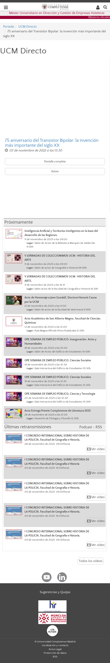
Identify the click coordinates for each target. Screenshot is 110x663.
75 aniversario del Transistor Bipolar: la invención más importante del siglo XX (51, 143)
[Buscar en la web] (105, 7)
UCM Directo (27, 26)
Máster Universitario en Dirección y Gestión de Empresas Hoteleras (56, 13)
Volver (55, 171)
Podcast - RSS (90, 427)
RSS (55, 656)
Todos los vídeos (90, 561)
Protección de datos (55, 652)
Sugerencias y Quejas (55, 592)
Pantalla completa (55, 161)
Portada (8, 26)
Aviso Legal (55, 649)
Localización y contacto (55, 645)
